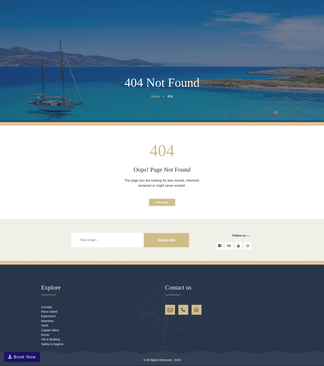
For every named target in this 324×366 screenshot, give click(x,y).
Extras (45, 334)
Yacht (44, 325)
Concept (46, 307)
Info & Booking (50, 339)
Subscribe (166, 240)
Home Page (161, 202)
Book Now (25, 357)
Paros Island (49, 311)
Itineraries (47, 321)
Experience (48, 316)
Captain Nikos (50, 330)
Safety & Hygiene (52, 344)
